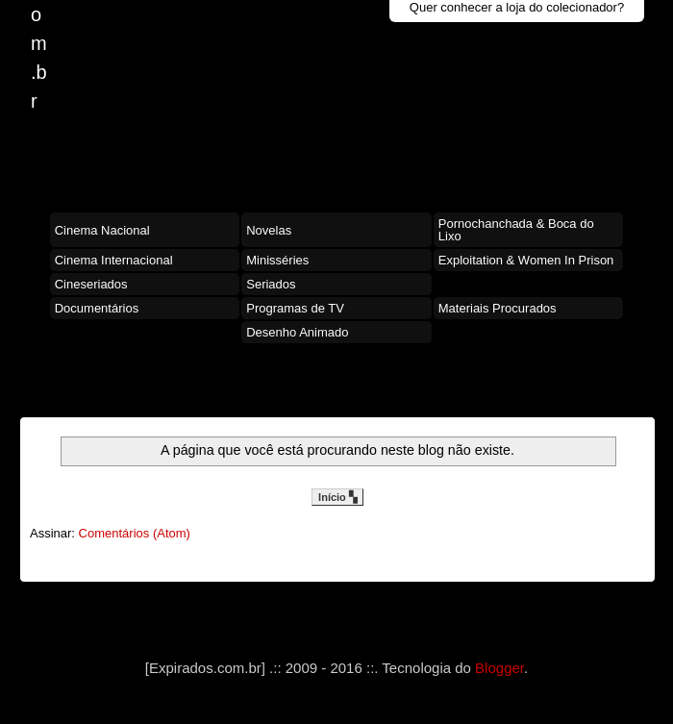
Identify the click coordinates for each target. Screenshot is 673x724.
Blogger (499, 668)
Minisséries (277, 260)
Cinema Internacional (114, 260)
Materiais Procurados (497, 308)
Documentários (96, 308)
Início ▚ (337, 497)
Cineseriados (91, 284)
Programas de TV (295, 308)
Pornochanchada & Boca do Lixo (516, 229)
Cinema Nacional (102, 230)
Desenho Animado (297, 332)
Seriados (270, 284)
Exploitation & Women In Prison (526, 260)
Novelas (268, 230)
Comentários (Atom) (134, 533)
